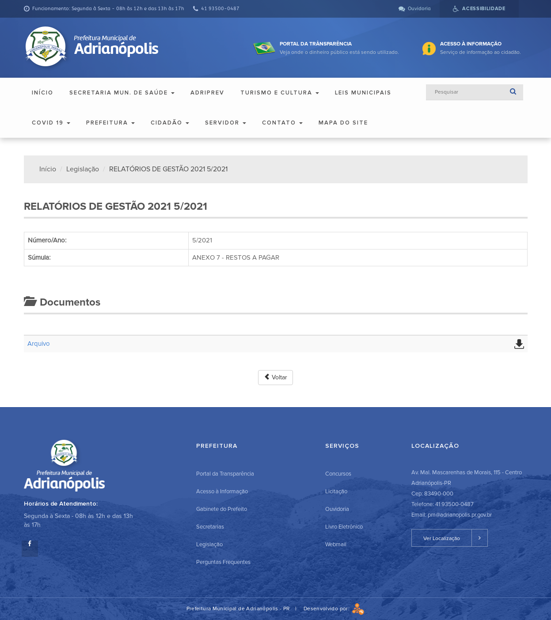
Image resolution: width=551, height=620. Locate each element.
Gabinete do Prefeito (221, 509)
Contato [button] (282, 122)
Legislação (82, 169)
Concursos (338, 473)
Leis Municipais (363, 92)
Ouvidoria (337, 509)
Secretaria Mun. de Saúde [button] (122, 92)
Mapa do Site (343, 122)
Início (42, 92)
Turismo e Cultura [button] (279, 92)
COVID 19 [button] (51, 122)
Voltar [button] (275, 377)
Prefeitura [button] (110, 122)
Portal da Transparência (225, 473)
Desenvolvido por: (334, 608)
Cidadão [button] (170, 122)
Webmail (335, 544)
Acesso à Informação (222, 491)
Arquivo (38, 344)
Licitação (336, 491)
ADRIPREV (207, 92)
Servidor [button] (225, 122)
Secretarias (210, 526)
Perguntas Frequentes (223, 562)
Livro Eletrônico (344, 526)
